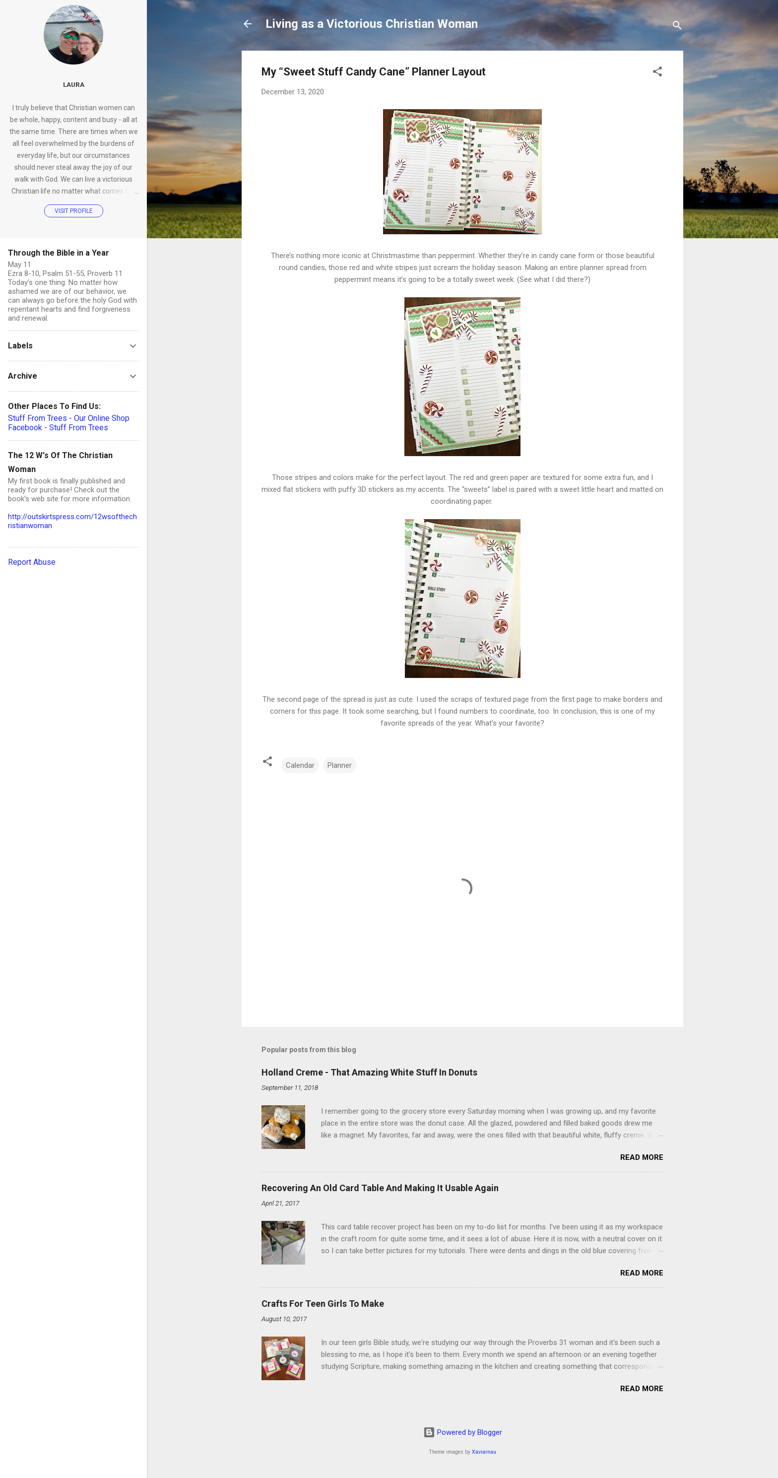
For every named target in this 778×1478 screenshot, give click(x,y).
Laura (73, 84)
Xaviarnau (484, 1452)
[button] (657, 73)
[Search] (677, 27)
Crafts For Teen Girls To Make (322, 1303)
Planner (339, 765)
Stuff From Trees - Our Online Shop (69, 418)
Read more (641, 1157)
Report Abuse (32, 562)
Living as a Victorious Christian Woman (371, 24)
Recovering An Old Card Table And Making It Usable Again (380, 1188)
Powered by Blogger (462, 1432)
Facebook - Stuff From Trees (58, 427)
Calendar (300, 765)
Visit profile (74, 210)
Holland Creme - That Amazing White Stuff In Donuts (369, 1072)
